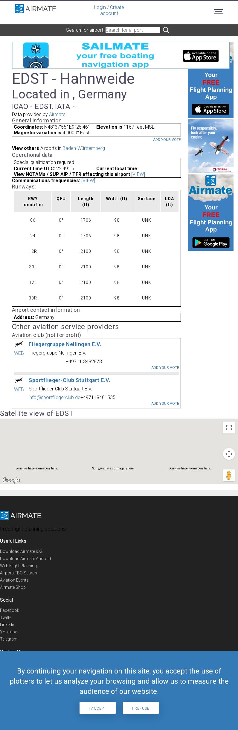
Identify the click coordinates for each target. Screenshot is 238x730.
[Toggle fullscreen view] (229, 428)
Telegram (9, 639)
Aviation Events (14, 580)
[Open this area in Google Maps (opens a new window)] (11, 480)
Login (100, 7)
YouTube (8, 631)
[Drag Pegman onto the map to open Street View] (229, 475)
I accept (97, 708)
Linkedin (7, 624)
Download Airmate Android (25, 558)
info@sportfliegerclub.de (54, 397)
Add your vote (167, 140)
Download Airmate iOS (21, 551)
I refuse (140, 708)
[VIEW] (138, 174)
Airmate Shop (13, 587)
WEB (19, 353)
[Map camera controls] (229, 454)
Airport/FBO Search (18, 573)
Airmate (57, 114)
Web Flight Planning (18, 565)
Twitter (6, 617)
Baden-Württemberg (83, 148)
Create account (112, 10)
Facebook (9, 610)
